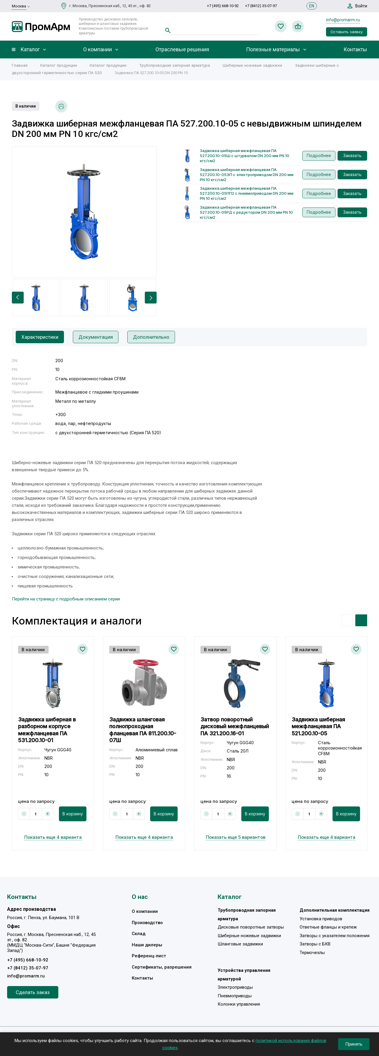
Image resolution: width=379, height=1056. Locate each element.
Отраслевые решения (182, 49)
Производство (147, 922)
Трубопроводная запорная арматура (174, 65)
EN (311, 6)
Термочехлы (312, 952)
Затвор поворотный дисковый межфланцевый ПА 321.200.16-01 (234, 726)
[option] (84, 212)
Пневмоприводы (235, 996)
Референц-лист (149, 955)
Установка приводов (321, 918)
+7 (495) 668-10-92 (223, 6)
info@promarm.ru (343, 19)
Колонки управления (239, 1004)
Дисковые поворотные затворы (251, 927)
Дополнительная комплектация (335, 910)
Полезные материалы (273, 49)
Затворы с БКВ (315, 944)
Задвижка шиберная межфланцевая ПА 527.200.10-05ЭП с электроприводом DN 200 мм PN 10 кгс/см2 (246, 174)
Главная (20, 65)
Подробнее (319, 155)
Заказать (352, 155)
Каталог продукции (58, 65)
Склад (138, 933)
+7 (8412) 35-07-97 (261, 6)
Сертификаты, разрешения (162, 967)
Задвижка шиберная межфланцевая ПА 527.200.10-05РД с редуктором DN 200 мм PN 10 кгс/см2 (246, 212)
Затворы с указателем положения (335, 935)
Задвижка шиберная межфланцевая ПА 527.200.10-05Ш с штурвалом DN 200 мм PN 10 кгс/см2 (244, 155)
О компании (97, 49)
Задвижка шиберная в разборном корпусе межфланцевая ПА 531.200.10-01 (47, 729)
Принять (353, 1044)
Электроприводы (235, 987)
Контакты (355, 49)
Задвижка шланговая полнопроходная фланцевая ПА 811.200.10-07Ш (142, 729)
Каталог (30, 49)
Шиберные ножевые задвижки (252, 65)
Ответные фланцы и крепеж (328, 927)
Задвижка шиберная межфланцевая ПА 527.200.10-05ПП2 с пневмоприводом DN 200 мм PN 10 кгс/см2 (246, 193)
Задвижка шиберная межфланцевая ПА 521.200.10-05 (318, 726)
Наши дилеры (147, 945)
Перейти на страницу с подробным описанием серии (66, 599)
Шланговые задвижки (240, 944)
